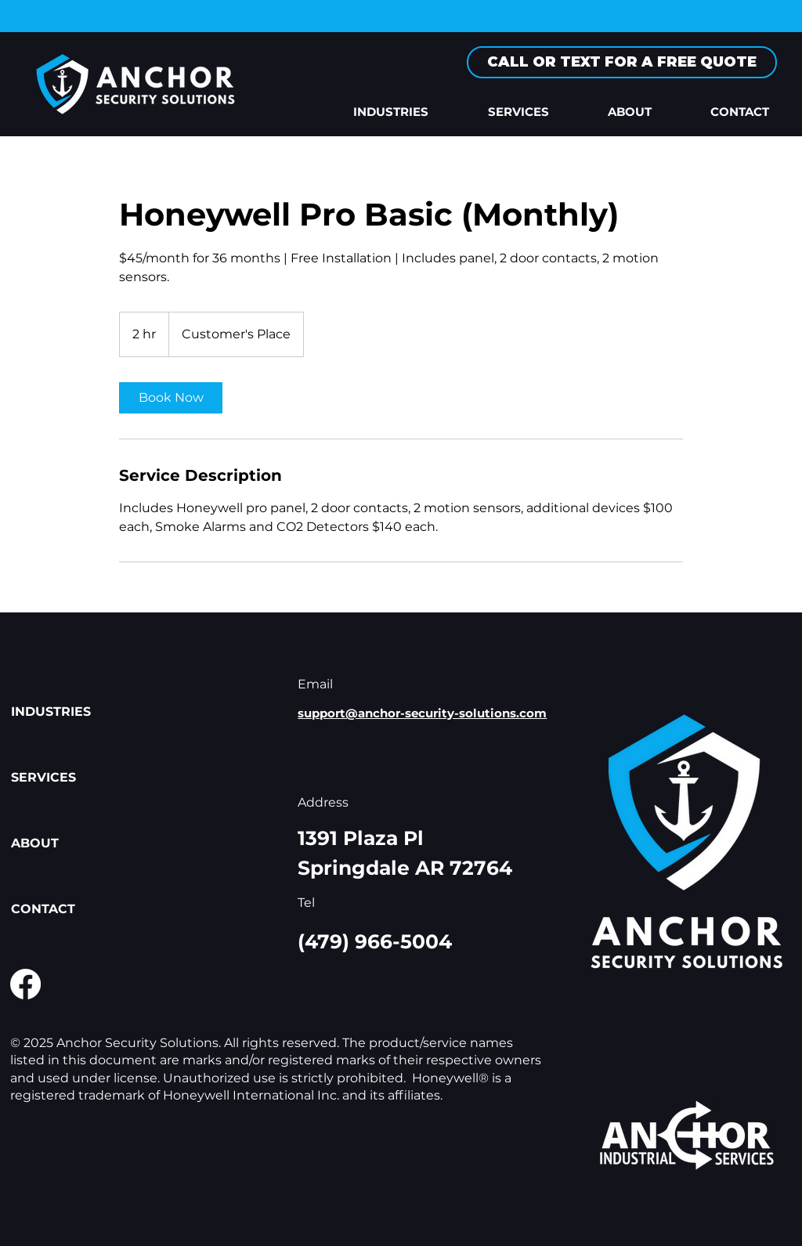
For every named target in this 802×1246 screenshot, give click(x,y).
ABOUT (35, 843)
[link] (170, 398)
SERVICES (43, 777)
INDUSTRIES (51, 711)
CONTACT (43, 908)
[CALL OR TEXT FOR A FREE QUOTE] (622, 62)
